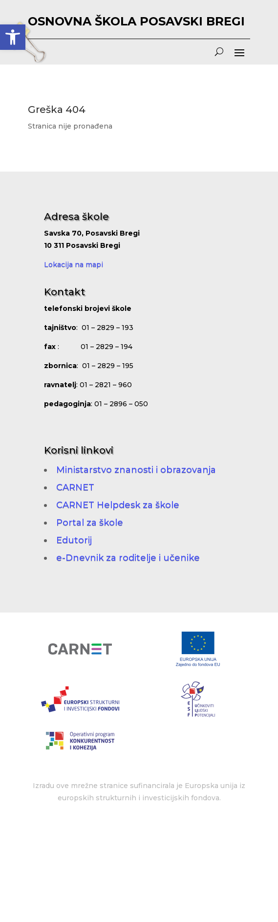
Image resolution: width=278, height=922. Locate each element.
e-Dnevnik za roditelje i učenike (128, 557)
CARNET (75, 487)
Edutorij (74, 540)
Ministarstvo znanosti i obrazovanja (136, 469)
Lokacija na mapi (73, 264)
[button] (12, 37)
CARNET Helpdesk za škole (117, 505)
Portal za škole (89, 522)
